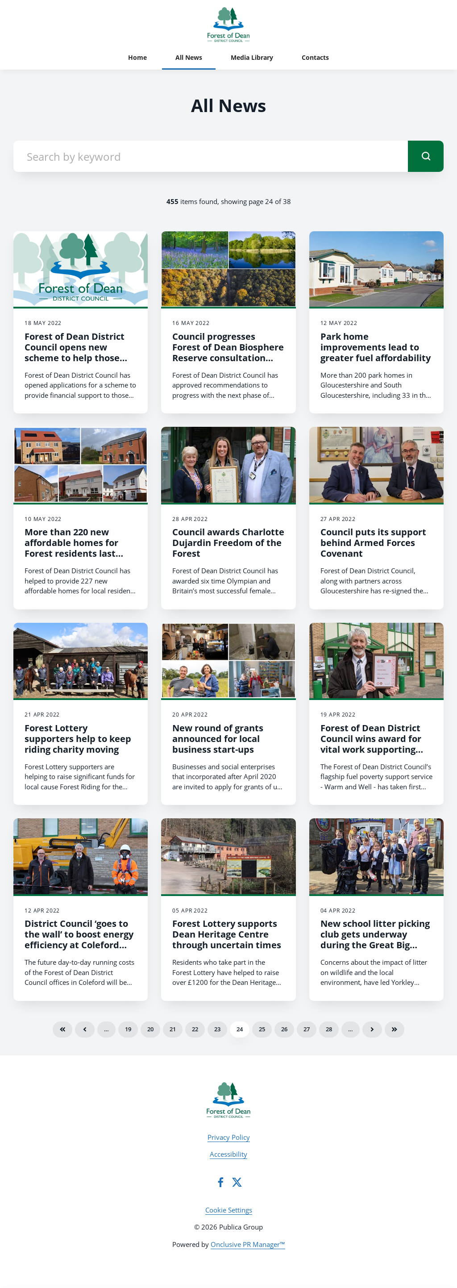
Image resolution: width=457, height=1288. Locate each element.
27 (306, 1029)
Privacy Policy (229, 1137)
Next (372, 1029)
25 (262, 1029)
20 (150, 1029)
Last (394, 1029)
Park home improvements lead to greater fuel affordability (375, 347)
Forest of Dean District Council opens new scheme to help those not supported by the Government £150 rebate (79, 357)
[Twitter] (237, 1182)
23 (217, 1029)
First (62, 1029)
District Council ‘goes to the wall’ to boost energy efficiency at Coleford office (79, 939)
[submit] (426, 156)
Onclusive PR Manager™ (248, 1244)
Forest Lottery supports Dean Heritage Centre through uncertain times (226, 934)
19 (128, 1029)
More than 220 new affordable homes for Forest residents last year (71, 548)
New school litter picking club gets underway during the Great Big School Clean (375, 939)
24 (240, 1029)
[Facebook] (220, 1182)
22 (195, 1029)
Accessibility (228, 1154)
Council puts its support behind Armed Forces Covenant (373, 542)
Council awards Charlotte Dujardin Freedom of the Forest (228, 542)
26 (284, 1029)
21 (173, 1029)
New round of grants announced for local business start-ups (217, 738)
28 (329, 1029)
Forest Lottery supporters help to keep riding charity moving (78, 738)
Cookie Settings (228, 1209)
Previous (85, 1029)
